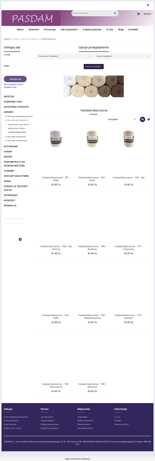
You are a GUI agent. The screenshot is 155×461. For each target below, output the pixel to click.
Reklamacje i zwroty (12, 428)
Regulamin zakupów (50, 428)
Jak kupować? (47, 417)
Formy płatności (11, 420)
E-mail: (7, 54)
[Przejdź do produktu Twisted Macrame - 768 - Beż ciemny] (56, 221)
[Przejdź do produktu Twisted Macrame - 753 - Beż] (128, 152)
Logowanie (82, 417)
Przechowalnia (84, 424)
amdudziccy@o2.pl (126, 441)
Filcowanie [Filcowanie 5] (11, 146)
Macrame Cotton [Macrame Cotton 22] (16, 128)
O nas (117, 417)
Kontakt (117, 420)
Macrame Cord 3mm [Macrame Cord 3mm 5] (18, 124)
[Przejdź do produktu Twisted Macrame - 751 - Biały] (56, 152)
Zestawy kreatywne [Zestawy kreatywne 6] (16, 176)
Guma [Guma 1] (7, 181)
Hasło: (7, 66)
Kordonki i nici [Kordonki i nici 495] (13, 101)
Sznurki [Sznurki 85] (8, 112)
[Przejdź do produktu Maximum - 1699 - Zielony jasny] (18, 251)
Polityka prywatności (50, 424)
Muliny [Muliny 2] (8, 156)
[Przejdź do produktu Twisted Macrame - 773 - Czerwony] (128, 221)
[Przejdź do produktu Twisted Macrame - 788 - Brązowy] (92, 221)
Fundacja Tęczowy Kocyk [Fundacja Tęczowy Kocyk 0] (16, 188)
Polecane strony (121, 424)
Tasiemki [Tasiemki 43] (9, 170)
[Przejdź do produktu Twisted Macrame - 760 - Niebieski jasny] (92, 289)
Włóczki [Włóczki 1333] (9, 96)
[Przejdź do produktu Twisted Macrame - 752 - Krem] (92, 152)
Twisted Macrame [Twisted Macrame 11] (17, 132)
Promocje (10, 205)
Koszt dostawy (10, 424)
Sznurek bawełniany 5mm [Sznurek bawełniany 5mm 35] (20, 116)
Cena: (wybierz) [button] (104, 56)
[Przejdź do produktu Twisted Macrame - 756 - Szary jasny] (56, 358)
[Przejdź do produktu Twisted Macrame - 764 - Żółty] (56, 289)
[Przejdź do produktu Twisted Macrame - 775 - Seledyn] (128, 289)
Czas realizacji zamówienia (16, 417)
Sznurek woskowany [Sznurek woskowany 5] (17, 140)
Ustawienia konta (85, 428)
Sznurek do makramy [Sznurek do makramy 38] (17, 120)
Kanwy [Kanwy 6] (8, 151)
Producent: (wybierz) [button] (48, 56)
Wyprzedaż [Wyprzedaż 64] (10, 195)
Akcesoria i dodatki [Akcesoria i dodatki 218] (16, 106)
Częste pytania (47, 420)
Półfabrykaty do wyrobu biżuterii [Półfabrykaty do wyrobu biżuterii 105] (14, 163)
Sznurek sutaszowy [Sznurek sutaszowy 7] (16, 136)
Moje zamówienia (85, 420)
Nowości (9, 200)
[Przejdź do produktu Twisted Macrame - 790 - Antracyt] (92, 358)
